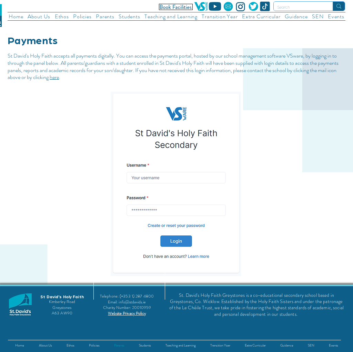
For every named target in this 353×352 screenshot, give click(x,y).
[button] (39, 16)
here (54, 77)
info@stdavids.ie (132, 302)
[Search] (297, 7)
